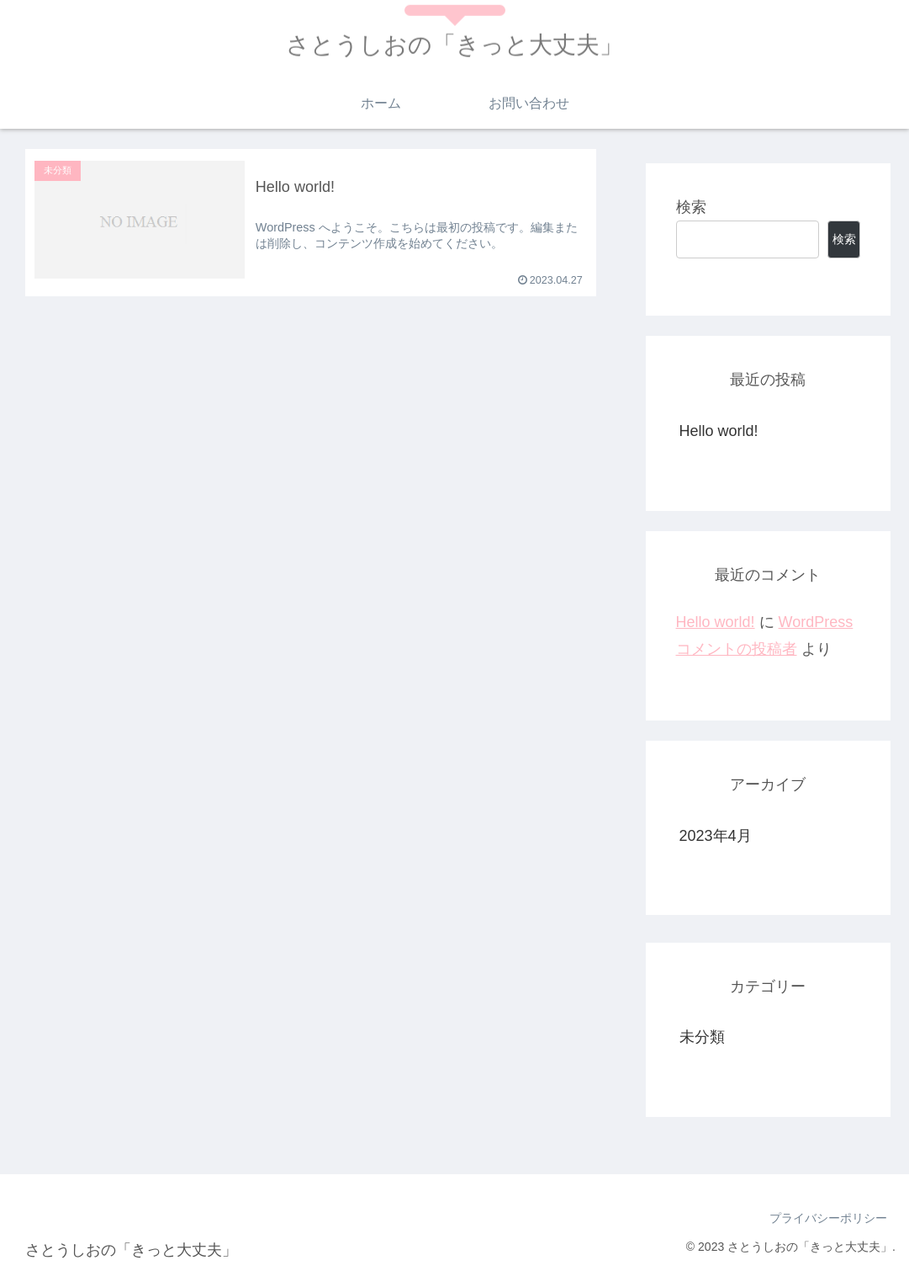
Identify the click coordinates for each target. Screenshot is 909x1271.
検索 (691, 207)
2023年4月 (715, 835)
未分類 (702, 1037)
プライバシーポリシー (828, 1218)
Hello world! (718, 431)
